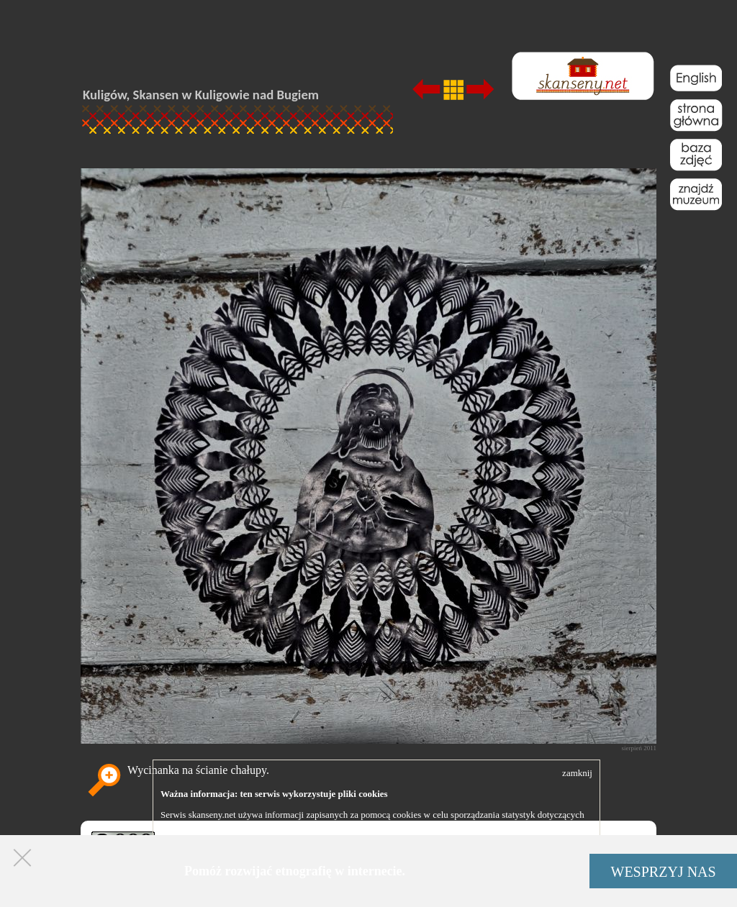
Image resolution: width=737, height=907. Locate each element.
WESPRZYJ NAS (663, 872)
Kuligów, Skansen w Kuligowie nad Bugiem (201, 94)
